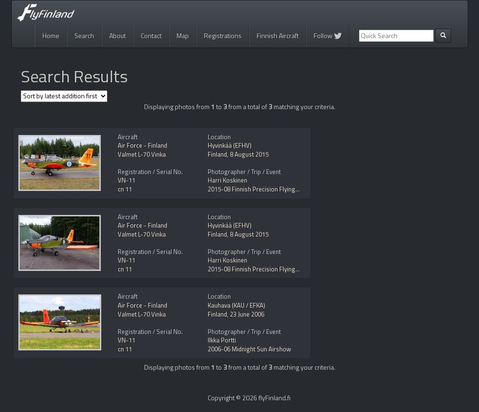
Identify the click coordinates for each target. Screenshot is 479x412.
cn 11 (125, 189)
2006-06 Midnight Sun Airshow (249, 349)
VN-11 (126, 180)
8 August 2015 (249, 154)
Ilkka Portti (222, 340)
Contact (151, 35)
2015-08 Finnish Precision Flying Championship (271, 189)
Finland (217, 154)
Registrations (223, 35)
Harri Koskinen (227, 180)
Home (50, 35)
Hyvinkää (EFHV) (230, 145)
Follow (328, 35)
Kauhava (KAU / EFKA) (236, 305)
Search (84, 35)
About (117, 35)
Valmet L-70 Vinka (142, 154)
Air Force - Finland (142, 145)
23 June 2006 (247, 314)
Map (183, 35)
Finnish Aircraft (278, 35)
